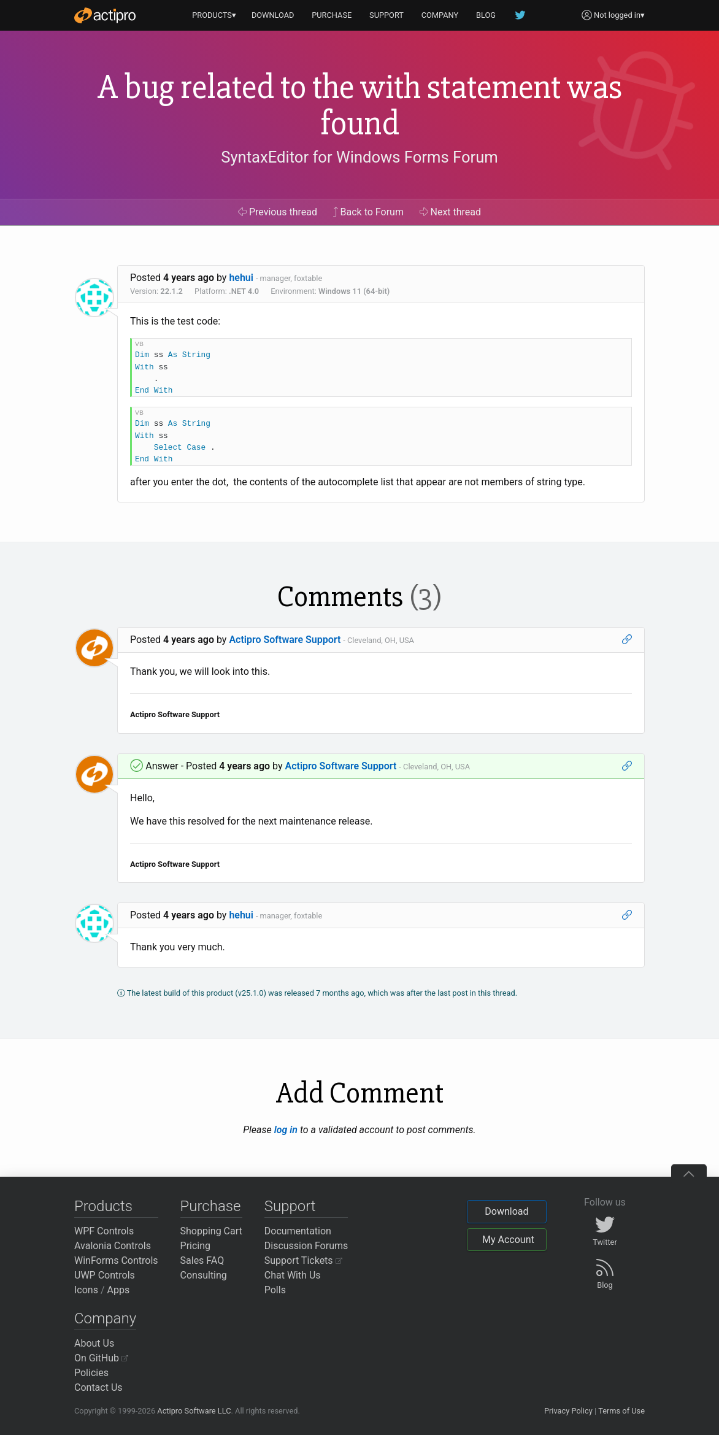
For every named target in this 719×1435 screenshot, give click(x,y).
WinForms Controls (116, 1260)
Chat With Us (292, 1275)
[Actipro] (105, 15)
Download (506, 1211)
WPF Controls (104, 1231)
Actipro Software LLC (194, 1410)
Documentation (297, 1231)
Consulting (203, 1275)
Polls (275, 1290)
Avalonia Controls (112, 1246)
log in (286, 1130)
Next (451, 212)
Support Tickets (303, 1260)
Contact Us (98, 1387)
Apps (118, 1290)
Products (103, 1206)
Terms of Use (621, 1410)
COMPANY (440, 15)
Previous (277, 212)
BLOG (486, 15)
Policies (91, 1373)
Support (290, 1206)
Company (105, 1318)
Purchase (210, 1206)
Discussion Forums (306, 1246)
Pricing (195, 1246)
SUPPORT (386, 15)
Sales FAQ (202, 1260)
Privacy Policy (568, 1410)
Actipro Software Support (284, 639)
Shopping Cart (211, 1231)
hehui (241, 277)
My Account (508, 1239)
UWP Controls (104, 1275)
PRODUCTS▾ (214, 15)
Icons (86, 1290)
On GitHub (101, 1358)
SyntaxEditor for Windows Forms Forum (359, 157)
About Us (94, 1343)
